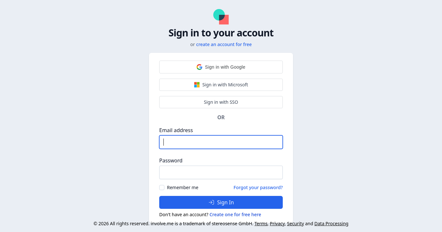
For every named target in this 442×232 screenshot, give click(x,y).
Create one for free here (235, 214)
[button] (221, 67)
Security (295, 223)
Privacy (277, 223)
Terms (260, 223)
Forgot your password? (258, 187)
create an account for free (224, 44)
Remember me (182, 187)
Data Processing (331, 223)
